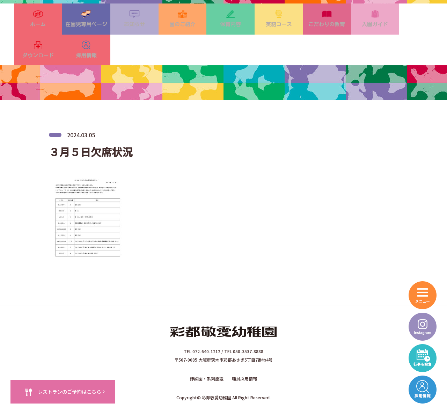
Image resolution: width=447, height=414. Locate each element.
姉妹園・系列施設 (207, 359)
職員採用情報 (244, 359)
